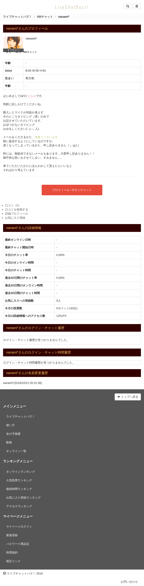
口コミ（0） (13, 205)
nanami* (31, 38)
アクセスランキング (19, 506)
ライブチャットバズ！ (17, 16)
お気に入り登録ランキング (23, 497)
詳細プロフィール (16, 213)
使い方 (10, 425)
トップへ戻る (127, 396)
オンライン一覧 (16, 451)
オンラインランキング (20, 471)
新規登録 (12, 535)
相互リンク (13, 561)
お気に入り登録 (15, 217)
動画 (9, 442)
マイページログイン (19, 526)
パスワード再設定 (17, 543)
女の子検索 (13, 433)
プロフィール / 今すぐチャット (72, 190)
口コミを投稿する (16, 209)
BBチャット (45, 16)
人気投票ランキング (19, 480)
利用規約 (12, 552)
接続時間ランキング (19, 489)
